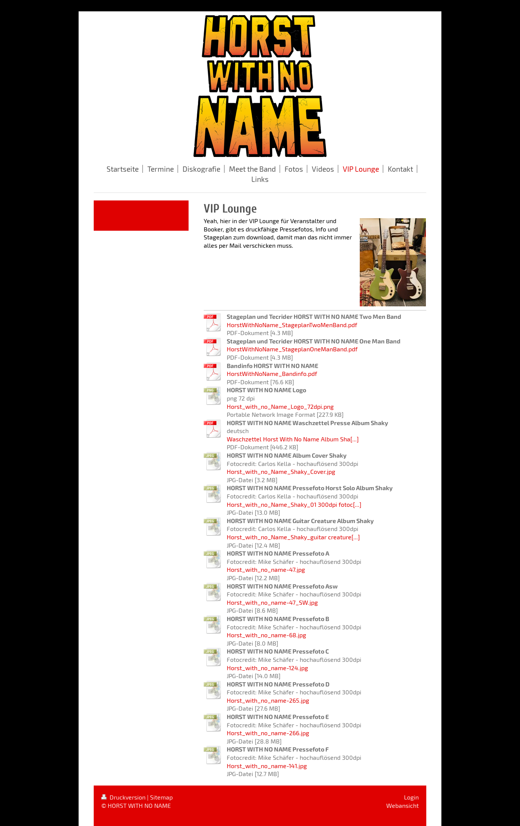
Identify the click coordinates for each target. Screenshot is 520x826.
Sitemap (161, 797)
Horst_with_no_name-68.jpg (266, 634)
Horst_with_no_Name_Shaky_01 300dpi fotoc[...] (294, 504)
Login (411, 797)
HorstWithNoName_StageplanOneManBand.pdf (292, 348)
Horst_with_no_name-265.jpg (268, 700)
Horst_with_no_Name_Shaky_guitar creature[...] (293, 536)
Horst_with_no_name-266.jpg (268, 732)
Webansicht (402, 805)
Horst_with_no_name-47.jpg (266, 569)
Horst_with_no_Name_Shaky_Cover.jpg (281, 471)
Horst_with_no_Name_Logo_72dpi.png (280, 406)
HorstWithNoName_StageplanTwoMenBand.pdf (292, 324)
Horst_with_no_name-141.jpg (267, 765)
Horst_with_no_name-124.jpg (267, 667)
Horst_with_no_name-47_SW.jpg (272, 602)
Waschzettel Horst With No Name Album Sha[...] (293, 438)
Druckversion (124, 797)
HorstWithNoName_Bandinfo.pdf (272, 373)
